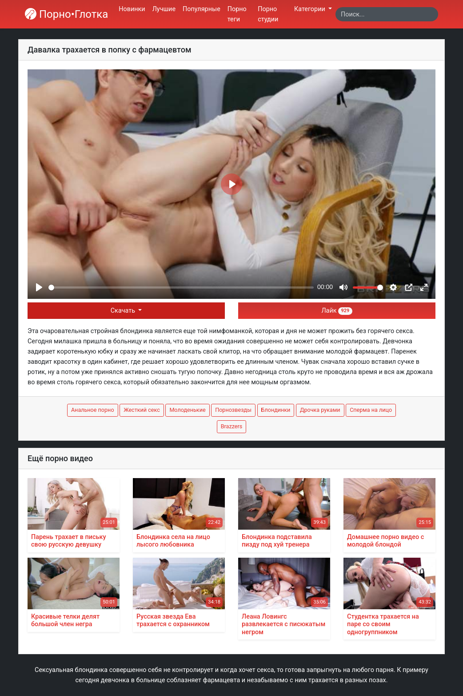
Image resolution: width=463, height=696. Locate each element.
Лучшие (164, 9)
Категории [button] (310, 9)
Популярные (201, 9)
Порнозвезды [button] (233, 409)
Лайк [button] (336, 310)
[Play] (39, 287)
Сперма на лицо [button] (371, 409)
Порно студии (268, 14)
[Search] (386, 14)
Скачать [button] (124, 310)
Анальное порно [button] (92, 409)
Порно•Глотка (66, 14)
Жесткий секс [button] (142, 409)
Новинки (132, 9)
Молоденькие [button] (187, 409)
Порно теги (237, 14)
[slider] (181, 287)
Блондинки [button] (276, 409)
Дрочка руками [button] (320, 409)
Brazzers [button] (232, 426)
